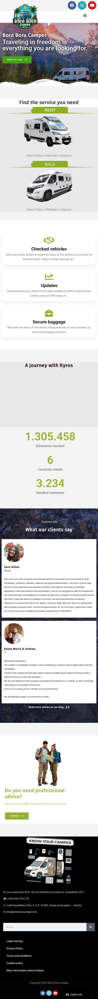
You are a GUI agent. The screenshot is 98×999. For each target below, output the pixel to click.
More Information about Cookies (25, 970)
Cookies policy (14, 963)
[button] (85, 15)
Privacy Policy (14, 948)
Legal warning (14, 941)
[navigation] (75, 994)
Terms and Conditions (19, 955)
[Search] (90, 927)
